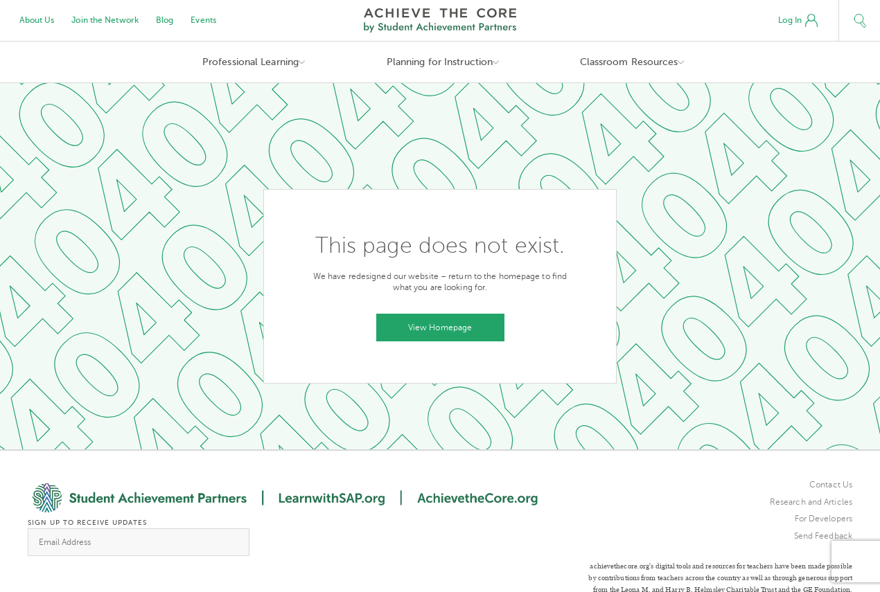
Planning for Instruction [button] (440, 62)
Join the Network (105, 20)
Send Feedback (823, 536)
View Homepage (440, 327)
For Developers (823, 518)
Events (203, 20)
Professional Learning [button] (250, 62)
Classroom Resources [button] (629, 62)
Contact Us (830, 485)
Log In (798, 20)
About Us (37, 20)
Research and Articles (811, 502)
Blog (164, 20)
